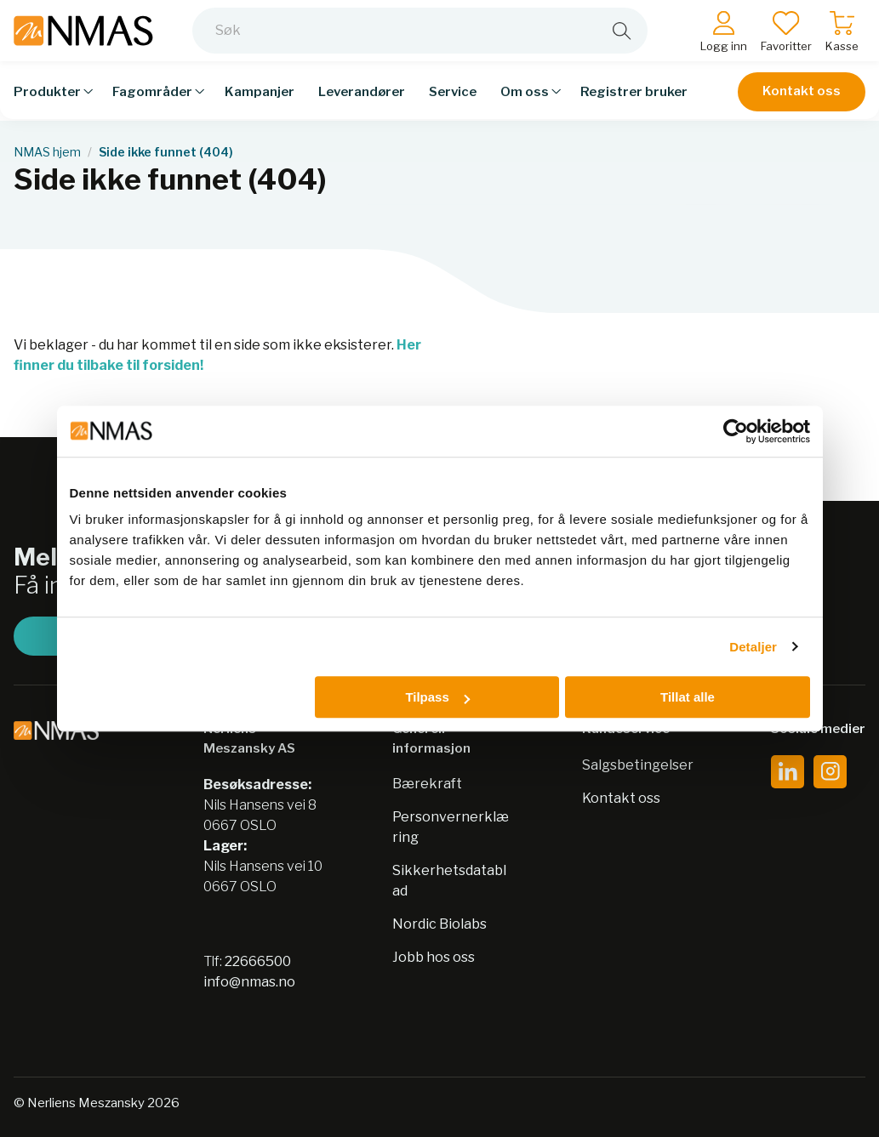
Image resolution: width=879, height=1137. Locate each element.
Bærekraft (427, 784)
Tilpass (437, 697)
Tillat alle (687, 697)
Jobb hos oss (433, 957)
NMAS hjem (47, 152)
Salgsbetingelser (637, 765)
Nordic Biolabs (439, 924)
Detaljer (753, 647)
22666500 (258, 961)
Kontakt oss (801, 103)
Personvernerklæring (450, 827)
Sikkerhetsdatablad (449, 880)
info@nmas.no (249, 982)
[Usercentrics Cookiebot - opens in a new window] (735, 431)
